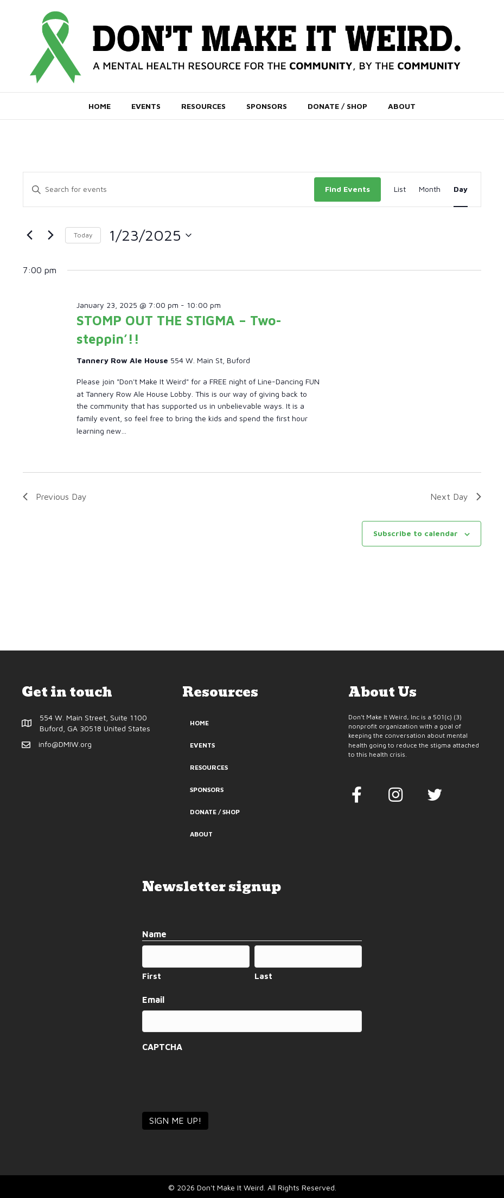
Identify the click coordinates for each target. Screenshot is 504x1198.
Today (83, 235)
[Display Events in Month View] (430, 189)
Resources (203, 106)
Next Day (455, 496)
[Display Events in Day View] (461, 189)
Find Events (347, 189)
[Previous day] (29, 235)
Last (263, 975)
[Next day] (50, 235)
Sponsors (266, 106)
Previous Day (55, 496)
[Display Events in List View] (400, 189)
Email (153, 999)
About (402, 106)
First (151, 975)
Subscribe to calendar (415, 533)
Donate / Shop (337, 106)
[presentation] (224, 1078)
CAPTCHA (162, 1046)
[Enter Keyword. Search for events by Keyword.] (168, 189)
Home (99, 106)
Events (146, 106)
